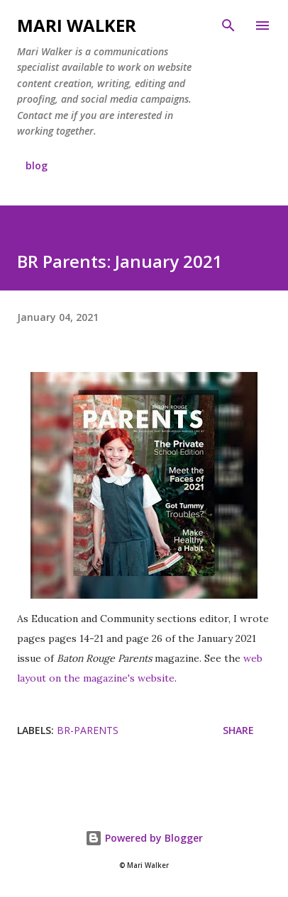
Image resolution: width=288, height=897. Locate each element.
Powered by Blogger (144, 838)
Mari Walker (76, 25)
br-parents (87, 730)
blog (37, 165)
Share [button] (238, 730)
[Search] (228, 25)
